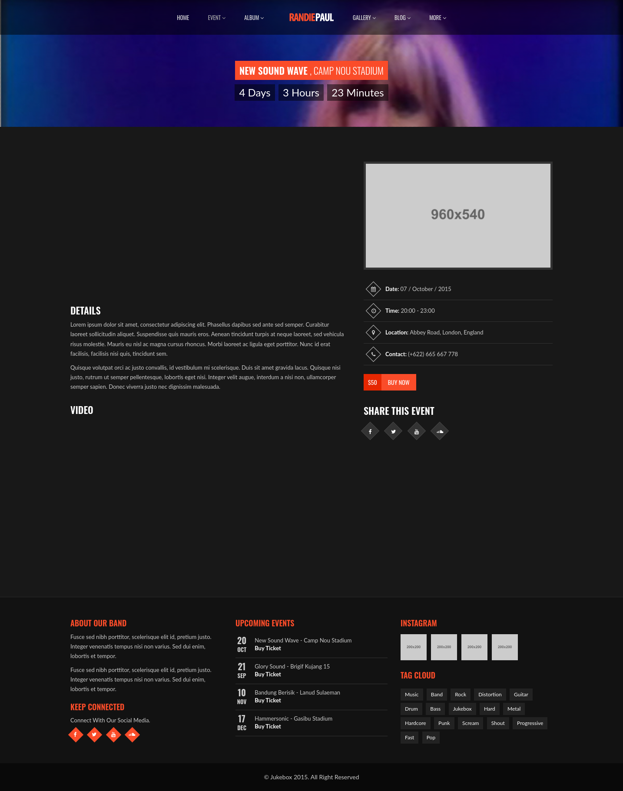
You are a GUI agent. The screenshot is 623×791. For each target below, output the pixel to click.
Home (183, 17)
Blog (402, 17)
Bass (435, 708)
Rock (460, 694)
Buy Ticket (268, 648)
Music (412, 694)
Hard (489, 708)
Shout (498, 723)
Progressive (530, 723)
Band (437, 694)
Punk (444, 723)
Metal (513, 708)
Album (254, 17)
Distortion (489, 694)
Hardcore (415, 723)
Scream (470, 723)
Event (216, 17)
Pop (431, 737)
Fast (409, 737)
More (437, 17)
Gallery (364, 17)
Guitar (521, 694)
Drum (411, 708)
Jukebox (462, 708)
